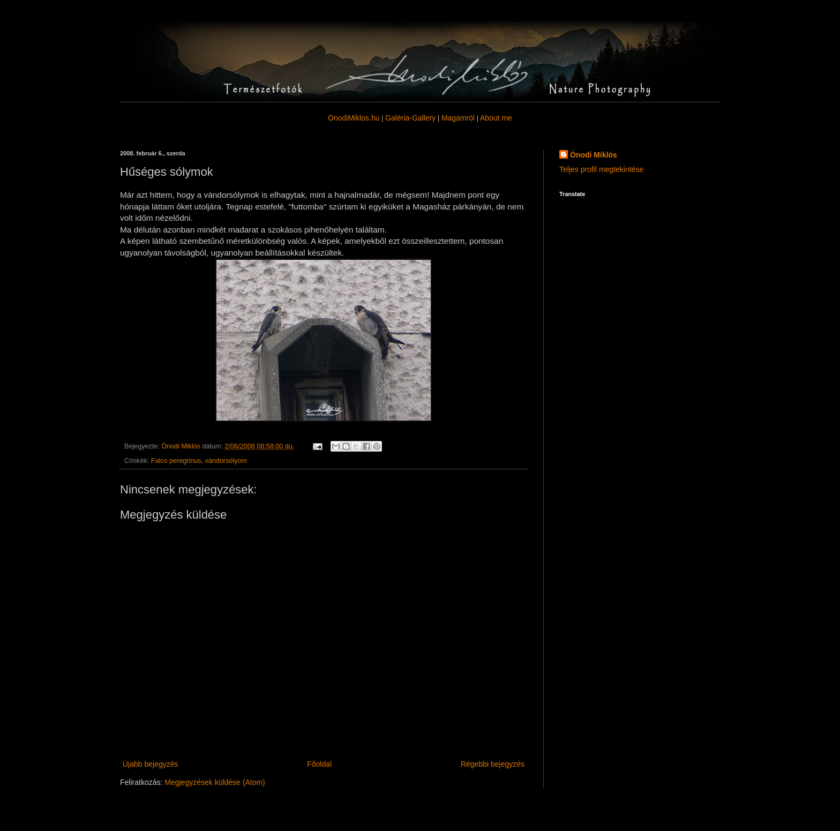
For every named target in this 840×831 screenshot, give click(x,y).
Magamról (458, 118)
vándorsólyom (226, 461)
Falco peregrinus (176, 461)
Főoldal (319, 764)
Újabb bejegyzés (150, 764)
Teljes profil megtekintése (601, 169)
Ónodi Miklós (593, 155)
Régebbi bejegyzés (492, 764)
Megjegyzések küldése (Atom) (214, 782)
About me (496, 118)
